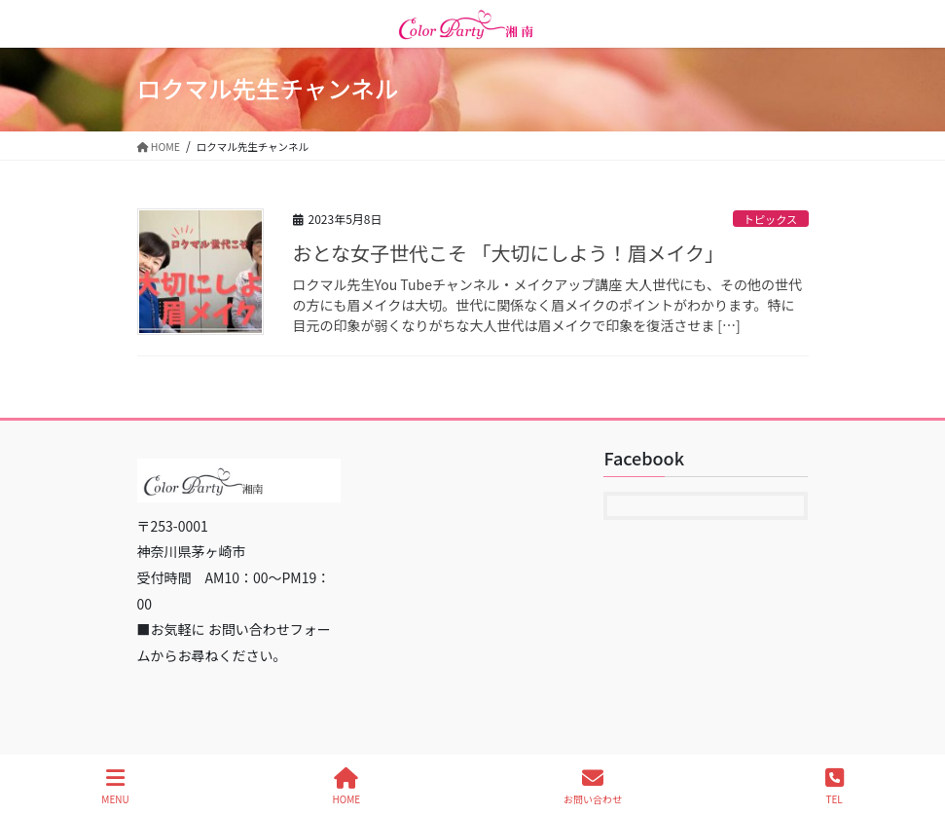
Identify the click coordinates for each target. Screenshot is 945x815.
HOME (347, 786)
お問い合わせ (592, 786)
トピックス (771, 219)
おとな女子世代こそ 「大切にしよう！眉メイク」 (508, 253)
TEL (834, 786)
